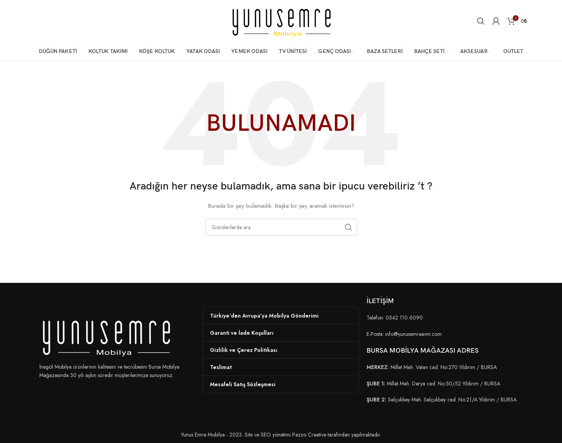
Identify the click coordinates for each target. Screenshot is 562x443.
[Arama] (480, 21)
